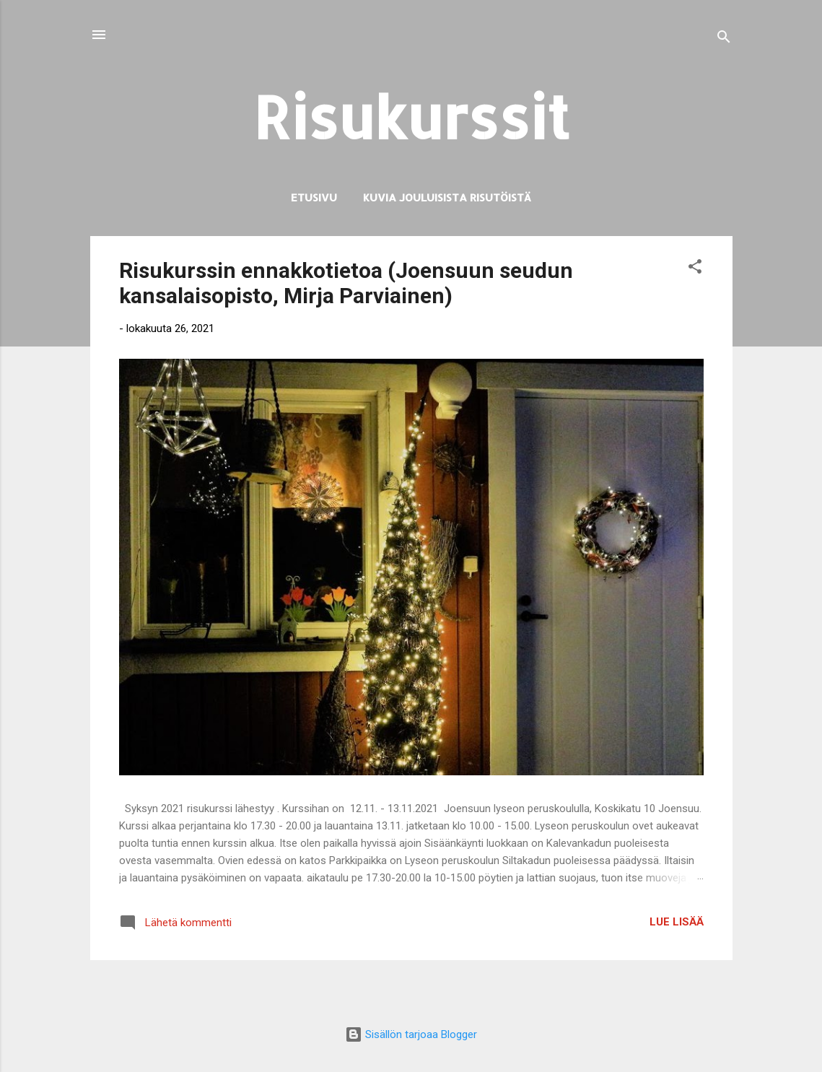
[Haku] (724, 39)
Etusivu (314, 197)
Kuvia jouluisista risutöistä (447, 197)
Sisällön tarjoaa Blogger (411, 1034)
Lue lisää (677, 921)
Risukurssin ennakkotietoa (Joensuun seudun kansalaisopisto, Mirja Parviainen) (346, 283)
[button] (695, 269)
